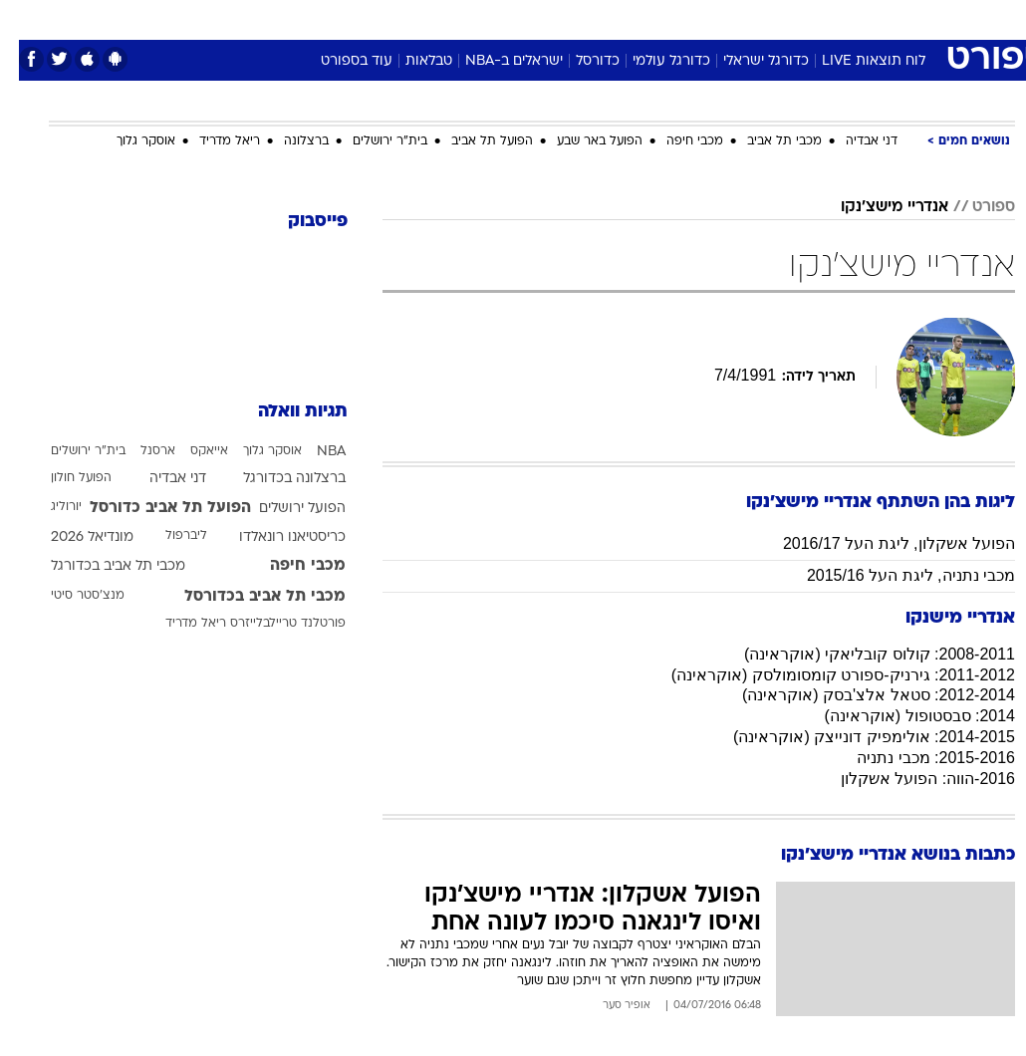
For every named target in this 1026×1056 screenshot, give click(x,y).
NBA (312, 451)
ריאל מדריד (210, 141)
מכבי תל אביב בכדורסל (246, 597)
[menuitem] (819, 19)
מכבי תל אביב (765, 141)
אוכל (549, 18)
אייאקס (190, 451)
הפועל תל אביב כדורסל (151, 508)
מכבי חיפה (675, 141)
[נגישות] (27, 18)
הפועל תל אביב (473, 141)
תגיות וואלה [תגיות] (284, 411)
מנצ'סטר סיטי (69, 596)
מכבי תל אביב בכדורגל (99, 566)
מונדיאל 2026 (73, 537)
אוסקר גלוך (127, 141)
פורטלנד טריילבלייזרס (269, 624)
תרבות (708, 18)
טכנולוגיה (360, 18)
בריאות (491, 18)
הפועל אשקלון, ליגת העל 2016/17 (880, 543)
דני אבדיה (853, 141)
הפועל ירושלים (283, 508)
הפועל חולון (62, 478)
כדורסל (579, 61)
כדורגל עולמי (652, 61)
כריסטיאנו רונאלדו (273, 537)
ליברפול (167, 536)
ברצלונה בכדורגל (275, 478)
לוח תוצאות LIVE (854, 61)
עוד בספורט (338, 61)
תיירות (428, 18)
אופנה (293, 18)
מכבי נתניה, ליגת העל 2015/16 (892, 575)
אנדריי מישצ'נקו (875, 207)
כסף (599, 18)
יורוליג (47, 507)
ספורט (768, 18)
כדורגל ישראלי (747, 61)
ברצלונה (287, 141)
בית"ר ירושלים (371, 141)
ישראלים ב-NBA (495, 61)
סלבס (650, 18)
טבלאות (409, 61)
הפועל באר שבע (581, 141)
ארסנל (139, 451)
